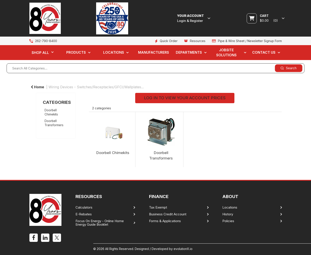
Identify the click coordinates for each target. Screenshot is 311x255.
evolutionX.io (183, 249)
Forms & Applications (165, 221)
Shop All (40, 52)
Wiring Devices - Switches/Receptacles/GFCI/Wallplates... (96, 87)
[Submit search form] (288, 68)
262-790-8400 (46, 41)
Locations (113, 52)
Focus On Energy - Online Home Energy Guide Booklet (100, 222)
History (227, 214)
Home (37, 87)
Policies (228, 221)
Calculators (84, 207)
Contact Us (263, 52)
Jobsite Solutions (226, 52)
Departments (189, 52)
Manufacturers (153, 52)
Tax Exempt (158, 207)
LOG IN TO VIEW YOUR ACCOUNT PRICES (185, 97)
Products (76, 52)
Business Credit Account (167, 214)
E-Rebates (84, 214)
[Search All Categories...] (155, 68)
